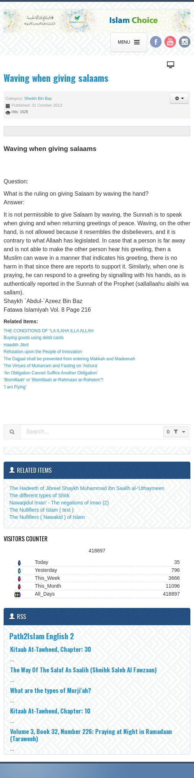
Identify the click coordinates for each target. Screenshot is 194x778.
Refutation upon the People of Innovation (43, 351)
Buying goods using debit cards (34, 337)
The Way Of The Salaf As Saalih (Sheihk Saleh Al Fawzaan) (83, 669)
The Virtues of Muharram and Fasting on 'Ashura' (51, 365)
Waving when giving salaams (56, 77)
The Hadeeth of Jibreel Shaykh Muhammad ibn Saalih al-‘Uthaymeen (86, 488)
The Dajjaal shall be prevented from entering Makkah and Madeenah (69, 358)
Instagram (184, 42)
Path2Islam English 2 (41, 635)
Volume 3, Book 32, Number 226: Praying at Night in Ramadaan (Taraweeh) (91, 735)
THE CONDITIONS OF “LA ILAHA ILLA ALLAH (48, 330)
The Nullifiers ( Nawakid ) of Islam (47, 517)
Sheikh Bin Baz (38, 98)
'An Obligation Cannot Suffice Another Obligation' (51, 372)
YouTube (170, 42)
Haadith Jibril (16, 344)
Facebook (156, 42)
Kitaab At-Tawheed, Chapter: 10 (50, 710)
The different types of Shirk (39, 495)
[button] (179, 98)
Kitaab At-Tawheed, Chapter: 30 (50, 649)
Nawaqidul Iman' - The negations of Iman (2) (59, 503)
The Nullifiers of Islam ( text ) (41, 510)
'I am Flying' (15, 387)
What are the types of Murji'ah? (50, 690)
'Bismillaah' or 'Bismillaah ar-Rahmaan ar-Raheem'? (53, 379)
